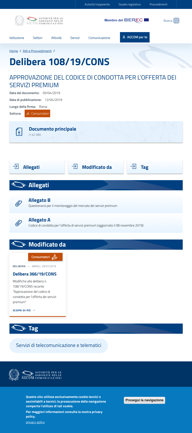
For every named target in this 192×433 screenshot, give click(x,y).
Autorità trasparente (97, 4)
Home (13, 50)
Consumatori (37, 113)
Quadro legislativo (130, 4)
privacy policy (35, 424)
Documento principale (52, 128)
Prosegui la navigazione (144, 402)
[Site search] (175, 20)
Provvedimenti (158, 4)
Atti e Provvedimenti (37, 50)
